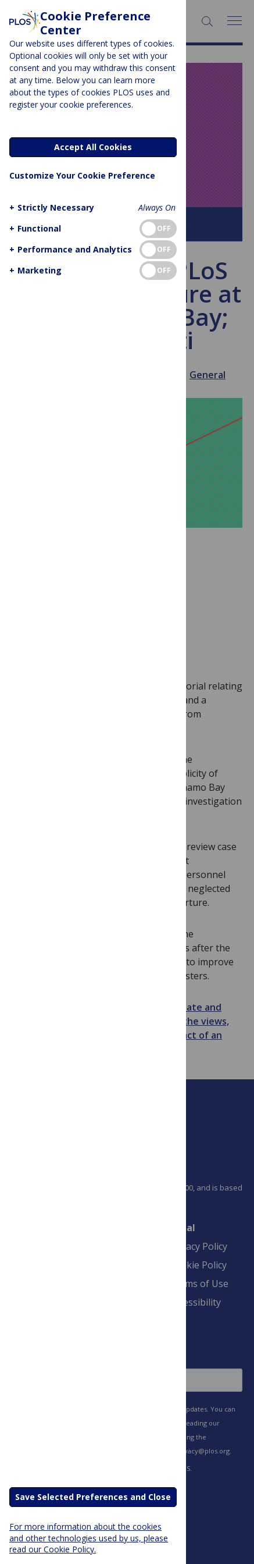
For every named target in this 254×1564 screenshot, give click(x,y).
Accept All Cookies (93, 146)
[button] (50, 207)
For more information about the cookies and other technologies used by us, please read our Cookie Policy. (88, 1537)
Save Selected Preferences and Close (93, 1496)
